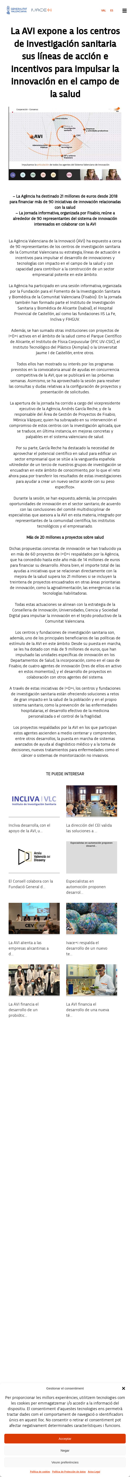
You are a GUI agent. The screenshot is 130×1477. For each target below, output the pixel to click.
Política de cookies (40, 1471)
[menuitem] (103, 10)
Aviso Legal (94, 1471)
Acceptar (65, 1438)
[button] (123, 1388)
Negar (65, 1450)
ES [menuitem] (111, 10)
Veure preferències (65, 1462)
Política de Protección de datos (69, 1471)
